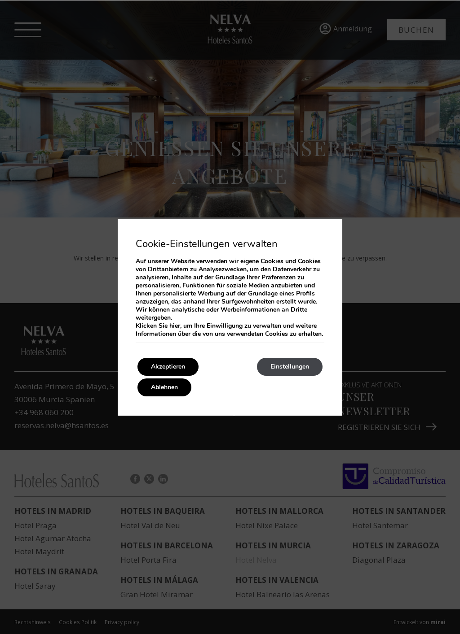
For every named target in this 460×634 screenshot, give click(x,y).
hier (174, 325)
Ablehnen (164, 387)
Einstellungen (289, 366)
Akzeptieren (168, 366)
